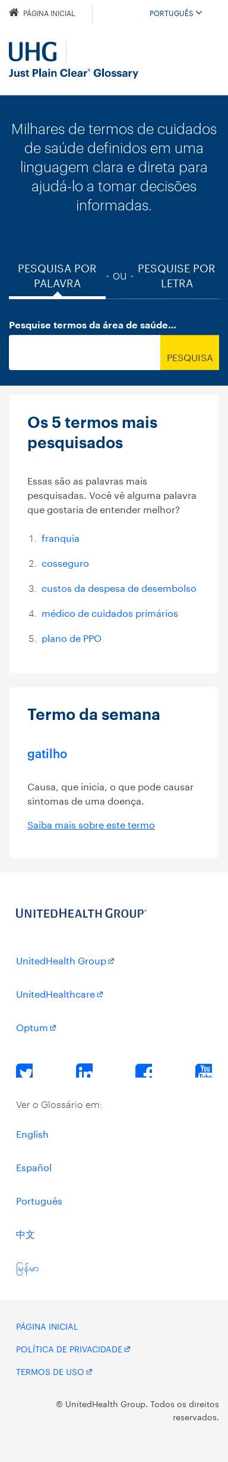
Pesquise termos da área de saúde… (92, 325)
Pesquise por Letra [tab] (177, 274)
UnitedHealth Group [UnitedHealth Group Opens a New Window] (61, 959)
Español (34, 1166)
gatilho (47, 752)
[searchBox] (84, 352)
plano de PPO (72, 636)
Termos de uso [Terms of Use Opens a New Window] (50, 1370)
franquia (61, 536)
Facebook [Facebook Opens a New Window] (143, 1070)
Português (176, 12)
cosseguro (65, 561)
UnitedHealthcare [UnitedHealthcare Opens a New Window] (55, 992)
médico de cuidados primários (110, 611)
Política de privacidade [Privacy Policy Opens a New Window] (69, 1348)
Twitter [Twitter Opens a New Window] (24, 1070)
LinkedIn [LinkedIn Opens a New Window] (84, 1070)
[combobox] (114, 352)
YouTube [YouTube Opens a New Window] (203, 1070)
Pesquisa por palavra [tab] (57, 274)
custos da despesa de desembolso (119, 586)
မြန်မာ (27, 1266)
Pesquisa (190, 356)
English (32, 1132)
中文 (25, 1232)
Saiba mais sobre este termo (91, 823)
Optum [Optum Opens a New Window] (32, 1026)
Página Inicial (42, 12)
